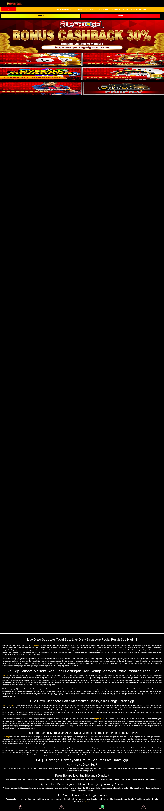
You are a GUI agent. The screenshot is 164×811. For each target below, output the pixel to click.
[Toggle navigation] (3, 4)
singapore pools (99, 719)
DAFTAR (41, 16)
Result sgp (6, 737)
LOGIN (120, 16)
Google (86, 801)
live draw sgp (35, 645)
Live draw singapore (9, 705)
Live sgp (5, 675)
